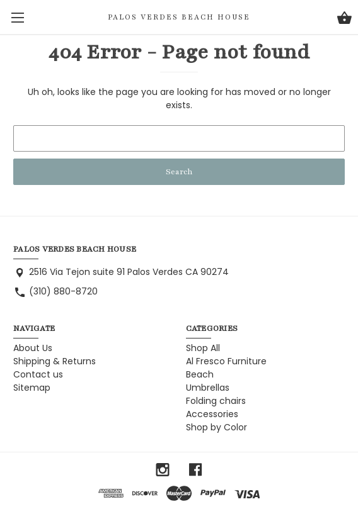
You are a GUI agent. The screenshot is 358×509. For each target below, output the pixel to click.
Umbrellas (207, 387)
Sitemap (31, 387)
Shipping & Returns (54, 361)
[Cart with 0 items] (344, 19)
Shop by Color (216, 427)
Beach (200, 374)
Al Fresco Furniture (226, 361)
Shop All (203, 348)
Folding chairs (216, 400)
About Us (32, 348)
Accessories (212, 414)
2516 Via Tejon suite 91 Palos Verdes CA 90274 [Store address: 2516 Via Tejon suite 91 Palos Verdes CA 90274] (129, 272)
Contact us (38, 374)
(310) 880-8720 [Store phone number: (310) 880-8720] (63, 291)
